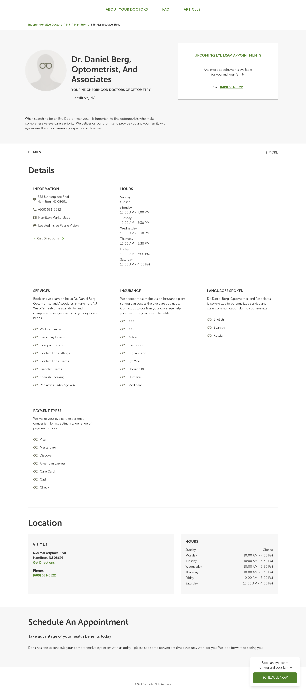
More (271, 152)
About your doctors (127, 9)
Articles (192, 9)
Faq (165, 9)
